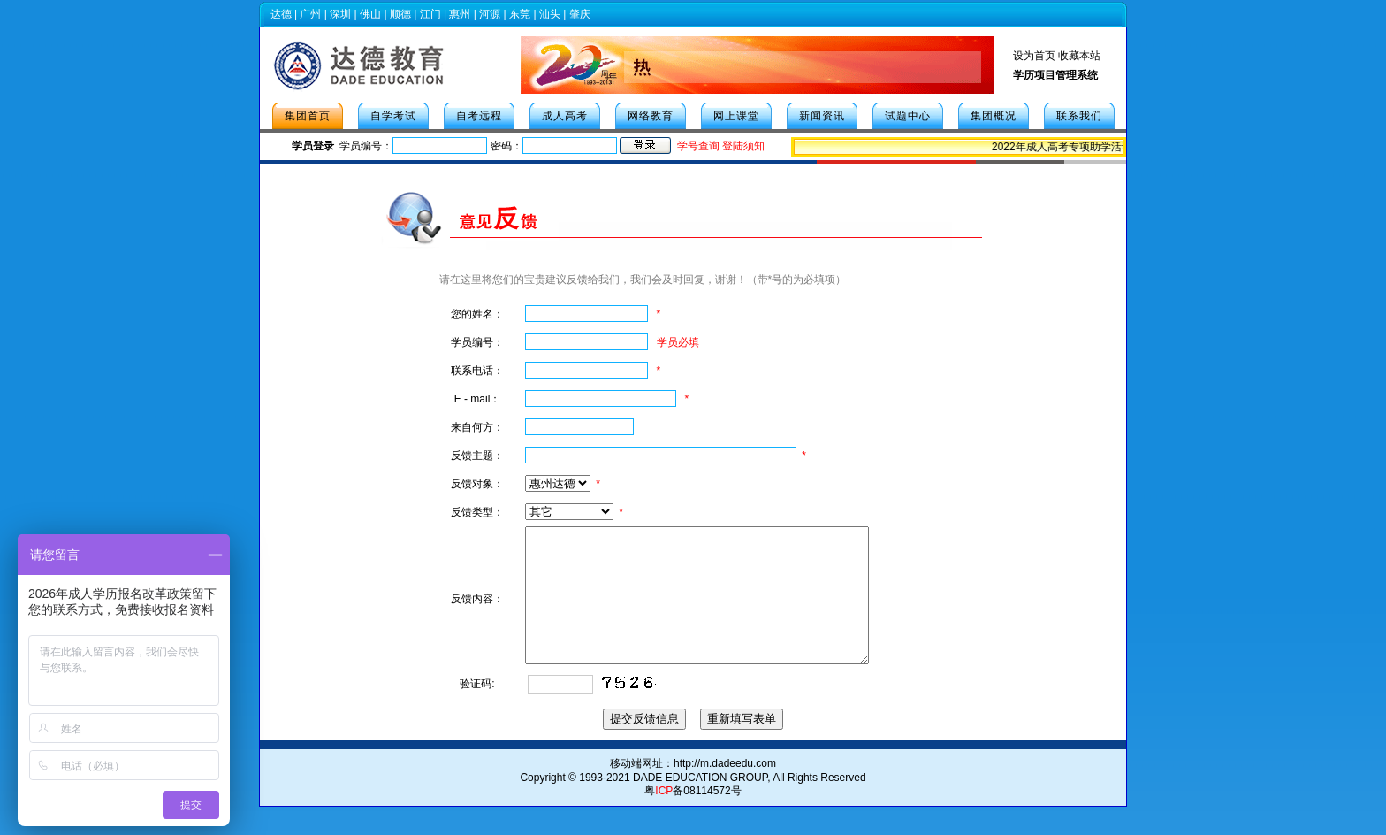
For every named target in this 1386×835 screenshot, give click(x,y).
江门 (430, 14)
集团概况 (994, 116)
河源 (489, 14)
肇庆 (579, 14)
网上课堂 (736, 116)
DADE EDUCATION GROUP (700, 804)
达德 (281, 14)
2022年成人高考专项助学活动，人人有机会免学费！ (1118, 147)
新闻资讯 (822, 116)
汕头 (549, 14)
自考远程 (479, 116)
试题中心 (908, 116)
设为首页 (1034, 56)
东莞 (519, 14)
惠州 (459, 14)
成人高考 (565, 116)
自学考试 (393, 116)
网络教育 (651, 116)
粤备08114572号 (692, 817)
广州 (310, 14)
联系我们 (1079, 116)
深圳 (340, 14)
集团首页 (308, 116)
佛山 (370, 14)
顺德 (400, 14)
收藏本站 (1079, 56)
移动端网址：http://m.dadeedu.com (693, 790)
